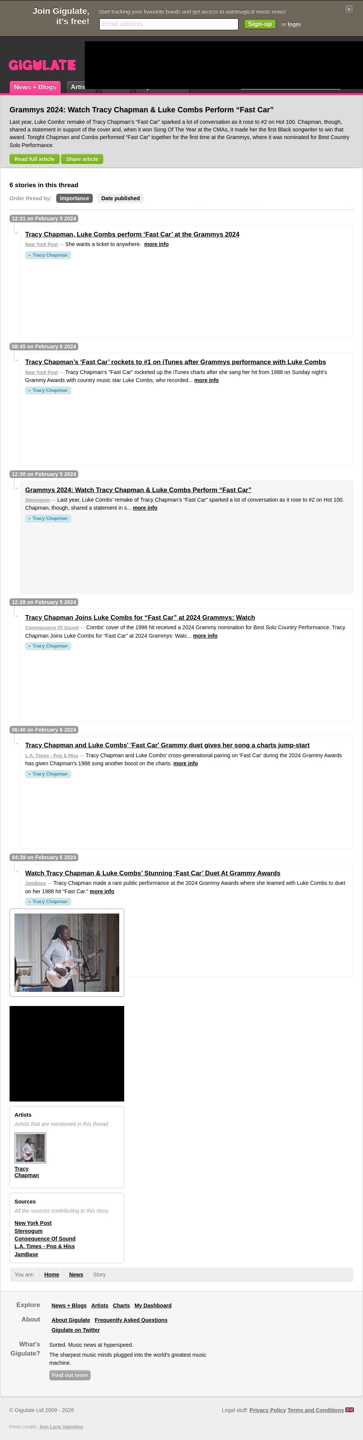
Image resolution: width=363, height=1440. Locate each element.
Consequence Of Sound (52, 627)
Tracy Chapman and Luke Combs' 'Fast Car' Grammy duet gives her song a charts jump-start (167, 745)
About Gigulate (71, 1320)
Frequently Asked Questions (131, 1320)
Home (51, 1275)
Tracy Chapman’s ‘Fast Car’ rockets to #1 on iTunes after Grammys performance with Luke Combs (175, 362)
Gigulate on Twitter (76, 1330)
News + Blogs (35, 87)
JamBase (35, 883)
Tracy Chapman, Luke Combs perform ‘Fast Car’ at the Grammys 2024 (132, 234)
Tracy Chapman (50, 255)
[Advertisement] (114, 65)
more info (156, 244)
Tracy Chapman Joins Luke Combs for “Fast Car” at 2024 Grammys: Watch (140, 617)
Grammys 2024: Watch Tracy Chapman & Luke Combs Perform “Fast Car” (138, 490)
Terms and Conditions (316, 1410)
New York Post (41, 244)
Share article (82, 159)
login (294, 24)
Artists (81, 87)
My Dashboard (153, 1305)
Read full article (35, 159)
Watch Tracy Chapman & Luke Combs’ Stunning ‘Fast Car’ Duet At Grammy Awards (152, 873)
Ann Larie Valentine (61, 1427)
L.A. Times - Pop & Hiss (51, 755)
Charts (121, 1305)
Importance (74, 198)
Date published (120, 198)
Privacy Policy (268, 1410)
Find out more (70, 1375)
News (76, 1275)
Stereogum (37, 500)
